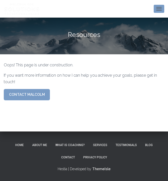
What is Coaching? (70, 145)
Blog (149, 145)
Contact (68, 157)
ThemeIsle (101, 169)
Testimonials (126, 145)
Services (100, 145)
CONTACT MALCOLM (27, 95)
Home (19, 145)
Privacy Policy (95, 157)
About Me (39, 145)
